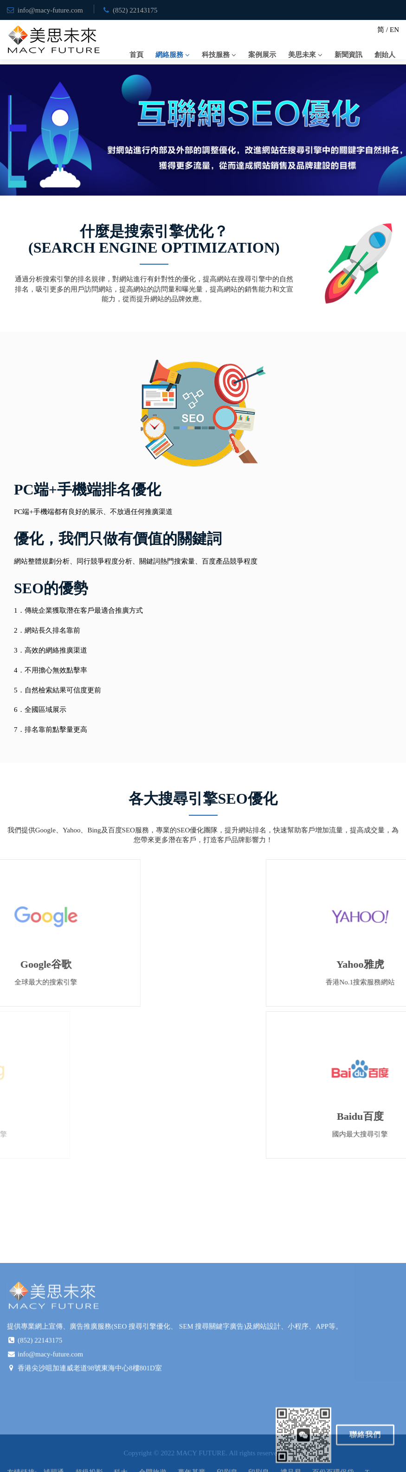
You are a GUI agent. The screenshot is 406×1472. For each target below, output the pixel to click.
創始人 (384, 54)
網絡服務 (169, 54)
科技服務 (216, 54)
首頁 (136, 54)
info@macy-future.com (50, 10)
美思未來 (302, 54)
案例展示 (262, 54)
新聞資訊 (348, 54)
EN (394, 29)
